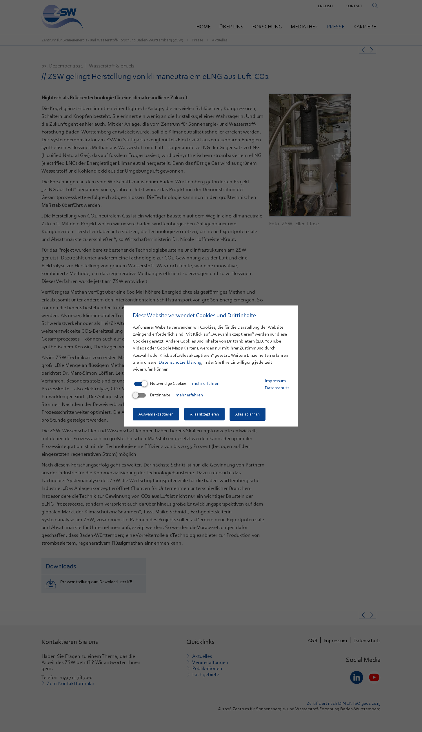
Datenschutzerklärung (180, 362)
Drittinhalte (152, 395)
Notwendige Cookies (160, 383)
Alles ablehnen (249, 414)
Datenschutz (277, 388)
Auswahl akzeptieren (156, 414)
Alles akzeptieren (205, 414)
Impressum (275, 381)
